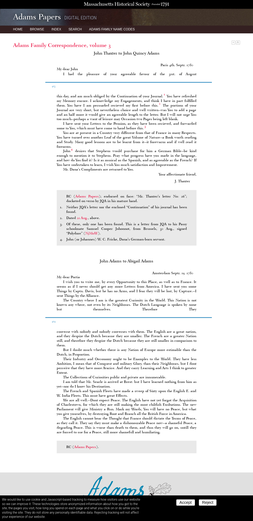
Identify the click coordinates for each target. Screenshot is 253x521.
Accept (186, 502)
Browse (37, 29)
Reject (207, 502)
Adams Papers (87, 196)
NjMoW (91, 233)
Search (75, 29)
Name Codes (112, 29)
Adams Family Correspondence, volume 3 (62, 45)
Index (56, 29)
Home (18, 29)
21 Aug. (82, 218)
